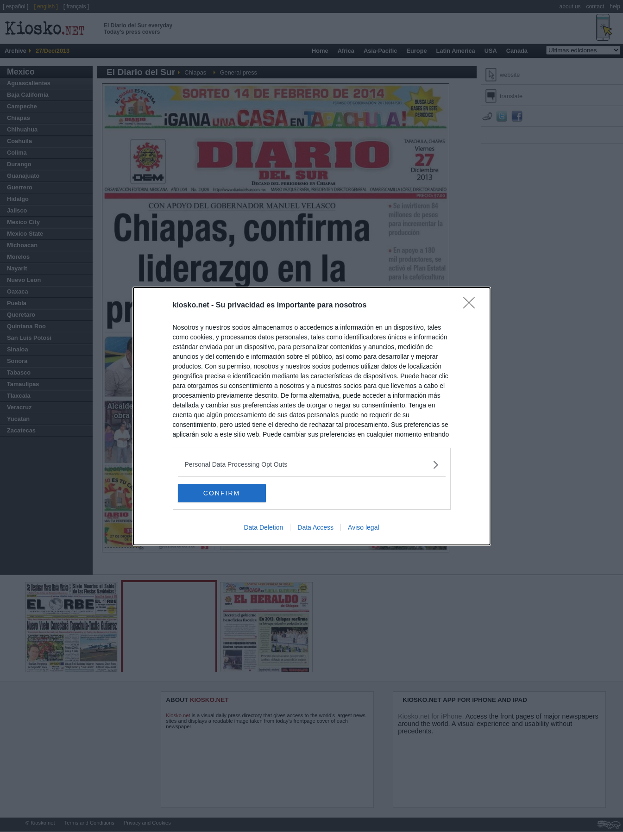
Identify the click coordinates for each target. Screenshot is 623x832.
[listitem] (312, 464)
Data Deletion (263, 527)
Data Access (315, 527)
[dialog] (311, 416)
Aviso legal (363, 527)
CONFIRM (221, 492)
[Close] (472, 305)
